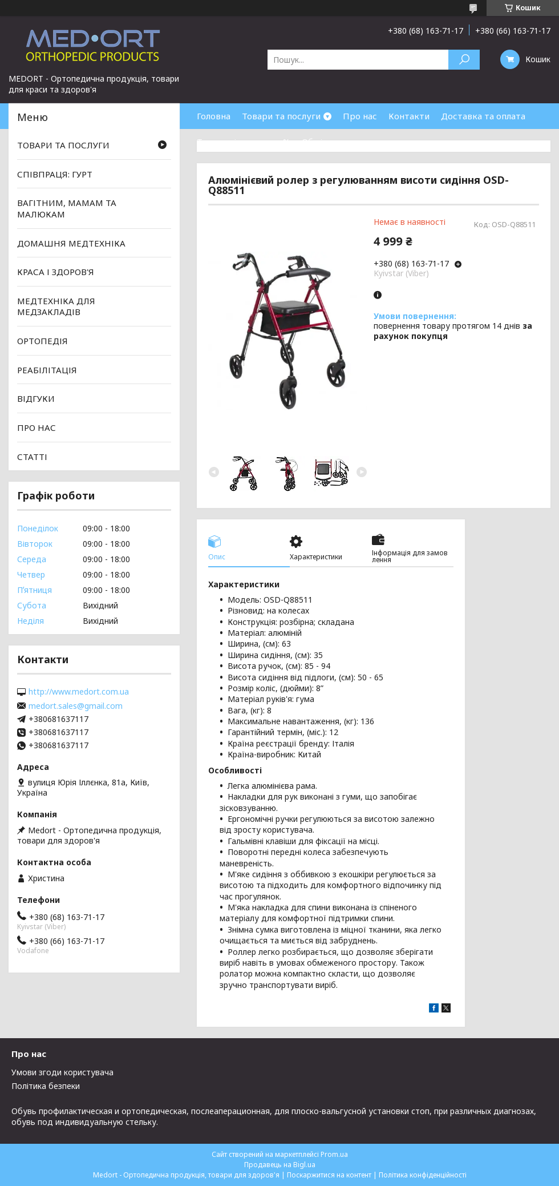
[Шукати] (464, 60)
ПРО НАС (36, 427)
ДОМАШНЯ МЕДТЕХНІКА (71, 242)
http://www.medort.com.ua (79, 692)
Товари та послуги (281, 116)
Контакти (409, 116)
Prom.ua (334, 1154)
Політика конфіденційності (423, 1175)
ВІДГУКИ (36, 398)
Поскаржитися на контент (329, 1175)
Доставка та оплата (483, 116)
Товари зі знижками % (243, 141)
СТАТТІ (32, 456)
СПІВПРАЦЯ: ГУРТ (54, 174)
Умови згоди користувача (62, 1072)
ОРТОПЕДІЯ (42, 340)
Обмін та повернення (347, 141)
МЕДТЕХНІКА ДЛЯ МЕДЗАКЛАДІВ (56, 306)
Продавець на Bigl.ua (279, 1164)
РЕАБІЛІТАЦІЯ (47, 370)
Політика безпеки (45, 1085)
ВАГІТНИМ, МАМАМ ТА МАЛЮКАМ (66, 208)
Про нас (360, 116)
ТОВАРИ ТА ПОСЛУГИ (63, 145)
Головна (213, 116)
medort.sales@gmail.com (76, 706)
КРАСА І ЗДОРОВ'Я (55, 271)
